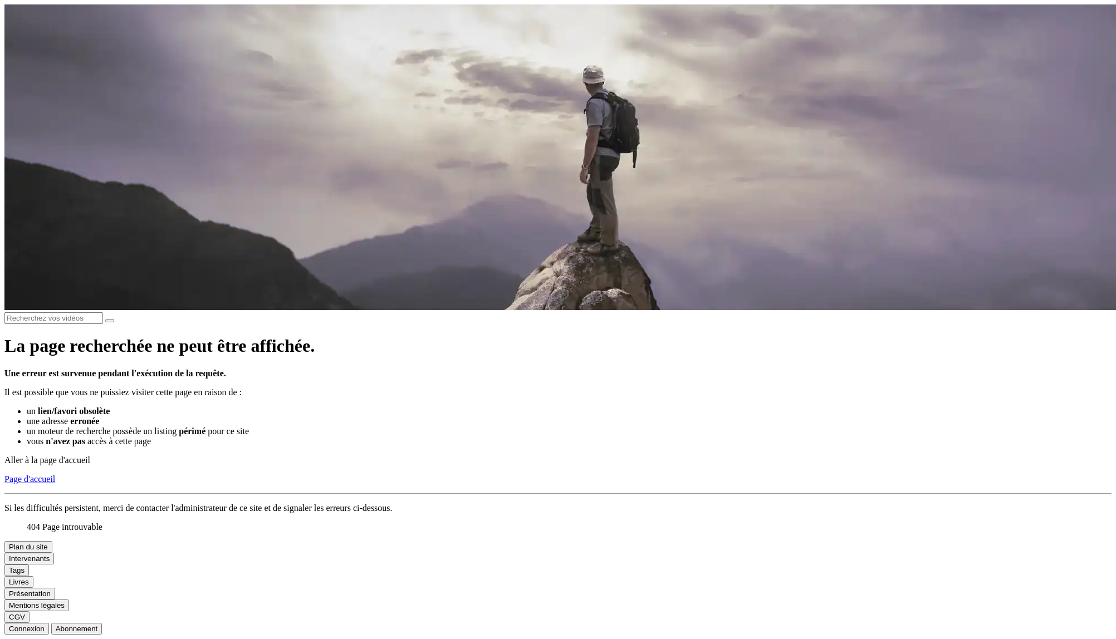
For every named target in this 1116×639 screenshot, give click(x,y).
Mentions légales (37, 605)
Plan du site (28, 547)
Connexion (27, 629)
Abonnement (77, 629)
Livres (19, 582)
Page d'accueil (29, 479)
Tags (17, 570)
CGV (17, 617)
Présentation (30, 593)
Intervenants (29, 558)
